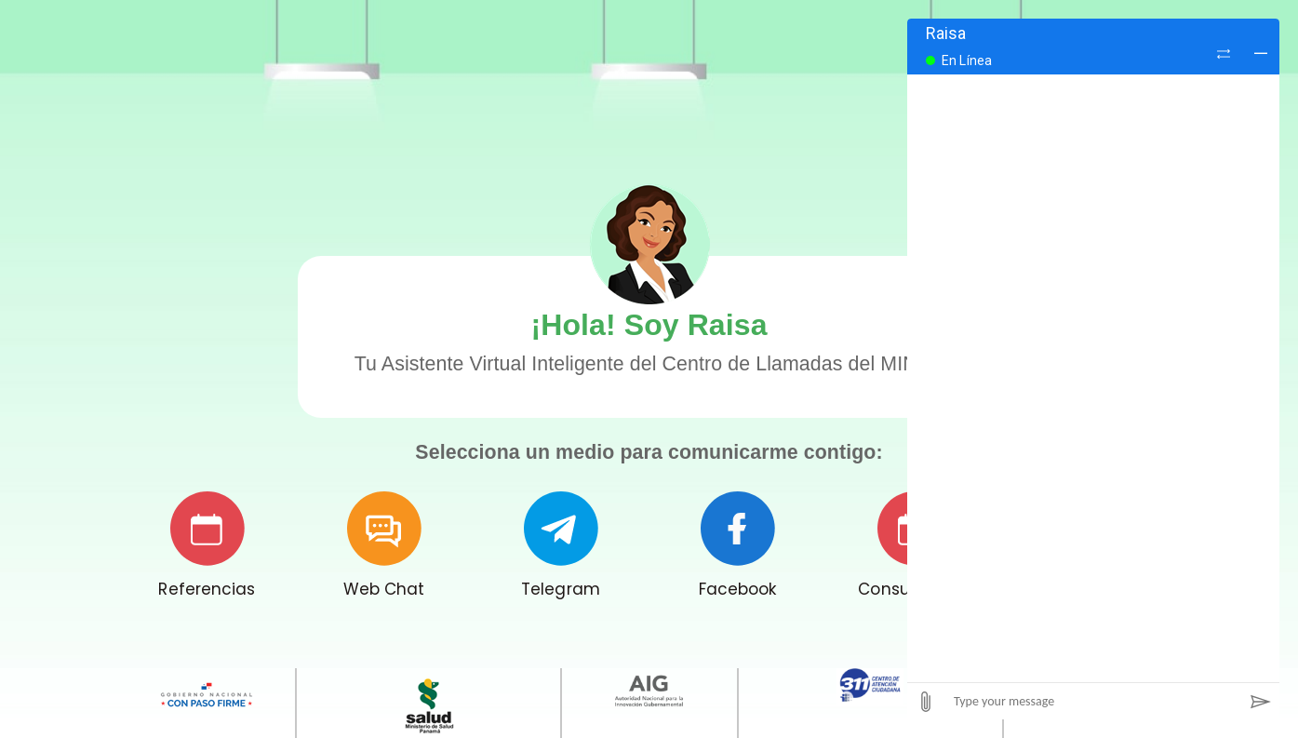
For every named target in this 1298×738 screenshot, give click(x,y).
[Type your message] (1093, 701)
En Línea (967, 60)
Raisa (946, 33)
